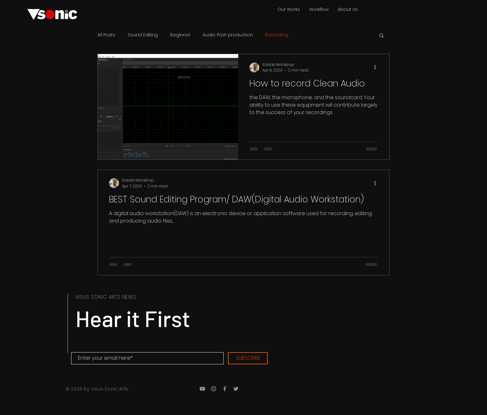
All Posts (106, 35)
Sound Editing (143, 35)
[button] (382, 36)
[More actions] (377, 67)
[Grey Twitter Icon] (236, 388)
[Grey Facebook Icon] (224, 388)
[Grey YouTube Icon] (202, 388)
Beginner (180, 35)
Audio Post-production (228, 35)
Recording (276, 35)
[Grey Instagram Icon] (213, 388)
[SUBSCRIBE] (248, 358)
